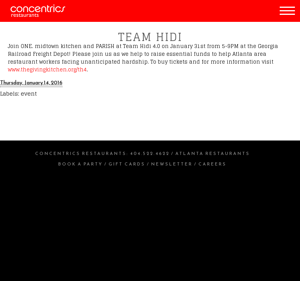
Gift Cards (127, 164)
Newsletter (172, 164)
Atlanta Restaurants (212, 153)
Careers (212, 164)
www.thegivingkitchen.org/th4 (47, 69)
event (29, 93)
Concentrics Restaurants (81, 153)
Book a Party (80, 164)
